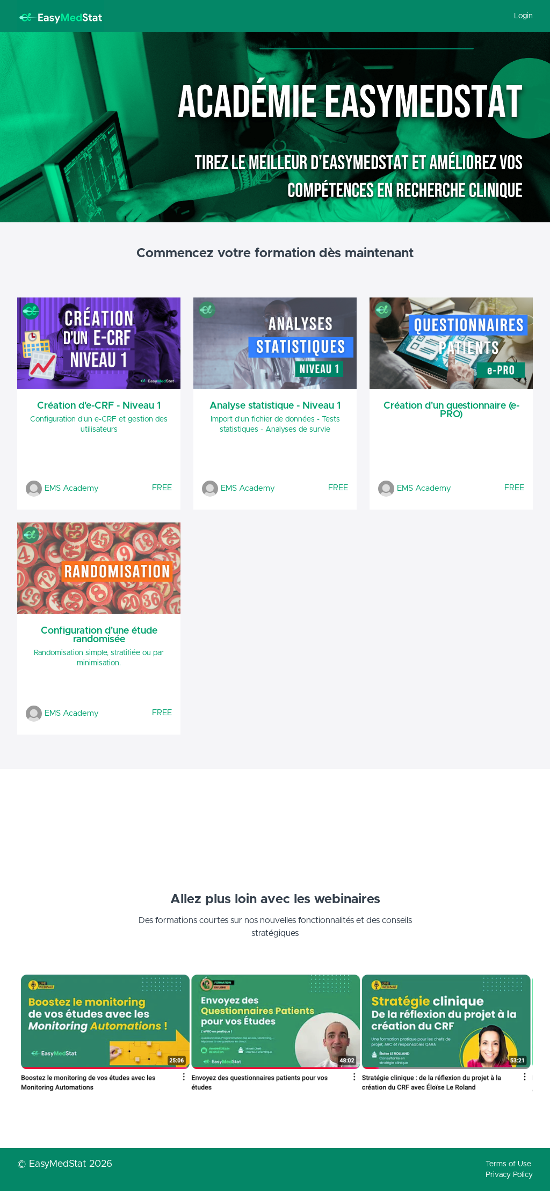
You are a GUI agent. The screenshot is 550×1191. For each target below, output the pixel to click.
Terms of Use (508, 1164)
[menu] (519, 16)
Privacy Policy (509, 1175)
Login (523, 16)
